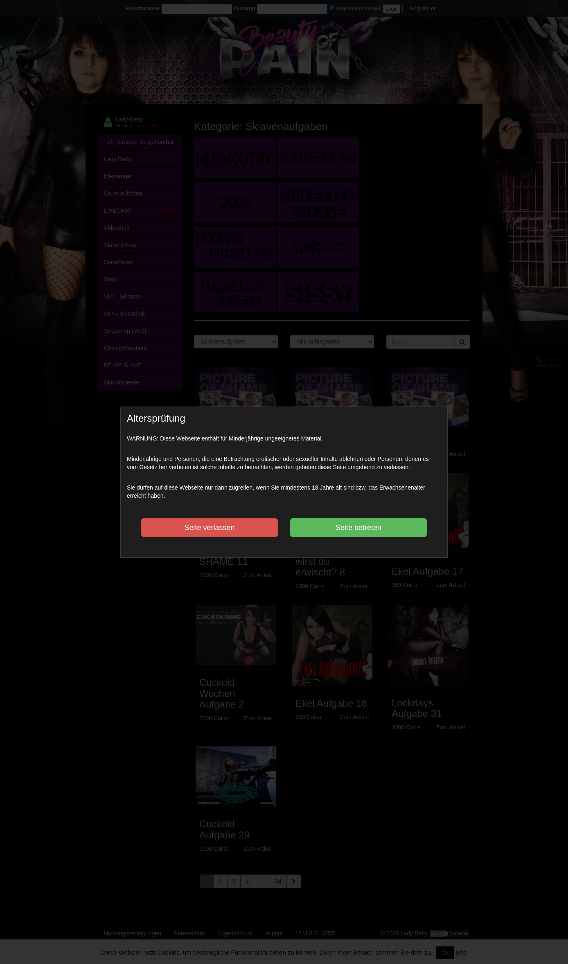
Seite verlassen (209, 528)
